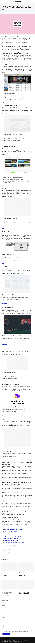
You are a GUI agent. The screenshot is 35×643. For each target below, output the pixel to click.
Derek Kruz (4, 11)
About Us (18, 638)
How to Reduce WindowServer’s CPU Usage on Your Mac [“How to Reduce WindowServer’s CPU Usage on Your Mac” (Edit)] (14, 542)
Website (3, 626)
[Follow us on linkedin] (32, 638)
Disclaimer (10, 638)
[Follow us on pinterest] (33, 638)
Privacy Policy (22, 638)
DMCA (7, 638)
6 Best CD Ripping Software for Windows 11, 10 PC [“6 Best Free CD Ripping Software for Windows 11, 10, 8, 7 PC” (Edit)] (13, 535)
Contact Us (14, 638)
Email (3, 622)
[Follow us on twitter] (30, 638)
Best (3, 4)
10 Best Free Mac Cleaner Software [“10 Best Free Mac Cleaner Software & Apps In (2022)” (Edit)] (10, 545)
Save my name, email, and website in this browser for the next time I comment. (16, 631)
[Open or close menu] (1, 1)
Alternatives (20, 572)
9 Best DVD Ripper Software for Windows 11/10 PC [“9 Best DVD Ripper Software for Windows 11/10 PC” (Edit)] (13, 529)
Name (3, 617)
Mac (5, 4)
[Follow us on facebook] (29, 638)
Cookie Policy (3, 638)
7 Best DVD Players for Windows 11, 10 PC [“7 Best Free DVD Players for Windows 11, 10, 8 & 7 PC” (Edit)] (11, 531)
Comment (4, 605)
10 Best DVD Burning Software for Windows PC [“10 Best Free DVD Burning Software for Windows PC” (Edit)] (12, 533)
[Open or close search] (33, 1)
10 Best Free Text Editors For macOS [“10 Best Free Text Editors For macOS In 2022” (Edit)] (10, 544)
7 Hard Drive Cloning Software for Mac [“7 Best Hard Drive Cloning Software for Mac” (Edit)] (11, 540)
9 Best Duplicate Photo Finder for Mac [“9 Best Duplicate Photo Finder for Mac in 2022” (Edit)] (11, 538)
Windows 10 (6, 572)
